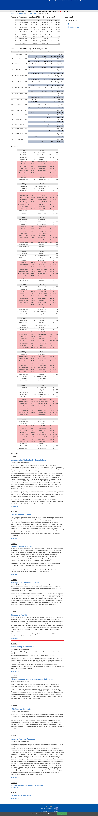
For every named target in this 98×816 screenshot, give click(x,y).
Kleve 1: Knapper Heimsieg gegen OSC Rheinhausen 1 (33, 679)
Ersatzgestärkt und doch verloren (25, 582)
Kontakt (82, 0)
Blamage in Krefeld (19, 615)
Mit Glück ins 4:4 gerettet (21, 709)
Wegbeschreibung (75, 0)
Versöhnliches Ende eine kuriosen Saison (28, 460)
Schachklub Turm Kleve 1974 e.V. (18, 13)
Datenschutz (58, 0)
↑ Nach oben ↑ (49, 806)
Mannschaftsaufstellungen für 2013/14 (27, 785)
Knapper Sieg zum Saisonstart (23, 739)
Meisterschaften (20, 11)
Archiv (59, 11)
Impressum (51, 0)
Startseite (12, 11)
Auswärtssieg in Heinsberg (22, 647)
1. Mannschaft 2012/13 (74, 24)
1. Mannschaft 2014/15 (74, 27)
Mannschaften (30, 11)
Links (50, 11)
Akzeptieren (61, 814)
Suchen (63, 0)
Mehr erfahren (51, 814)
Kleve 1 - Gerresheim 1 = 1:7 (22, 546)
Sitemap (68, 0)
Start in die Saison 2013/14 (21, 796)
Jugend (54, 11)
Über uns (44, 11)
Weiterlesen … (15, 506)
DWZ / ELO (38, 11)
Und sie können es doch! (21, 515)
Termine (65, 11)
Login (86, 0)
